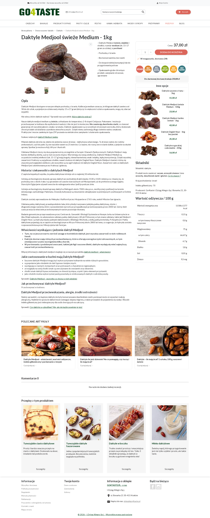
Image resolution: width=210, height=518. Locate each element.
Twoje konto (71, 481)
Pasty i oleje (82, 23)
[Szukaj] (123, 11)
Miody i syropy (135, 23)
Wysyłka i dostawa (29, 485)
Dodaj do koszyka (171, 52)
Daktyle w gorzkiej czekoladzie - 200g (173, 146)
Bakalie (44, 23)
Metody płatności (28, 496)
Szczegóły (40, 469)
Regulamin (25, 492)
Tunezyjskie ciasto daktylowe (38, 443)
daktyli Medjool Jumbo (48, 137)
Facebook (152, 486)
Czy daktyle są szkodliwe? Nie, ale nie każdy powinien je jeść (56, 307)
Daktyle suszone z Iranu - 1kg (173, 92)
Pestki (98, 23)
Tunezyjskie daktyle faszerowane (76, 445)
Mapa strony (26, 509)
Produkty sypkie (62, 23)
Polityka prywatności (30, 489)
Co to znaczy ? (174, 176)
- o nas (117, 485)
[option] (58, 61)
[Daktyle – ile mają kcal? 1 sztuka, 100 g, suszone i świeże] (162, 347)
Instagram (158, 486)
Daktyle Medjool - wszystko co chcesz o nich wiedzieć (53, 279)
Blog (181, 23)
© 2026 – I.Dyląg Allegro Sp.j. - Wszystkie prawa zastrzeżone (105, 514)
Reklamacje (26, 499)
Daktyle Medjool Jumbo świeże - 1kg (173, 119)
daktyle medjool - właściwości (97, 252)
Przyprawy (154, 23)
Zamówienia (69, 489)
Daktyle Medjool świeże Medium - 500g (173, 105)
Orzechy (30, 23)
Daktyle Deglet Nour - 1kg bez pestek (173, 133)
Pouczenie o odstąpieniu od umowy (36, 502)
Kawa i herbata (114, 23)
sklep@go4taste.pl (74, 12)
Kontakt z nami (27, 506)
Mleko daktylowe (161, 443)
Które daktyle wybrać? (82, 116)
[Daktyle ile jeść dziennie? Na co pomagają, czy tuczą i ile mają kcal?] (105, 347)
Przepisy (169, 23)
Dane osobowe (70, 485)
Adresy (67, 492)
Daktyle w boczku (118, 443)
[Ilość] (145, 52)
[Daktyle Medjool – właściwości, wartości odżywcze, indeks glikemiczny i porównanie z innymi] (48, 347)
